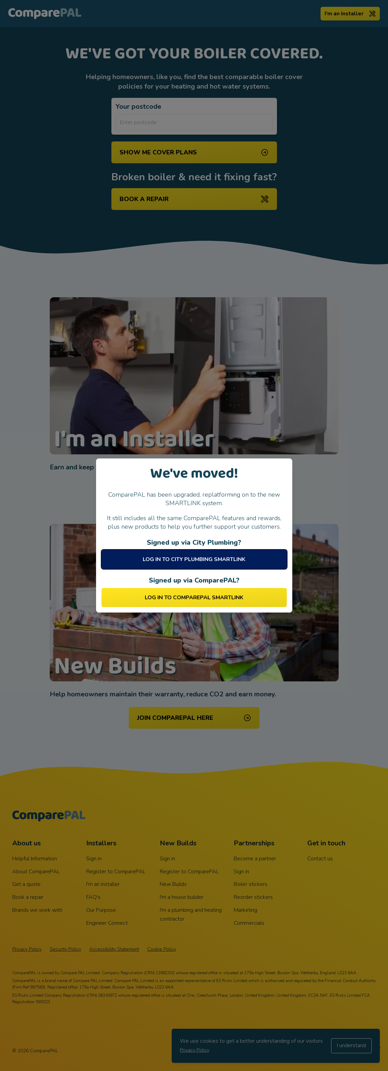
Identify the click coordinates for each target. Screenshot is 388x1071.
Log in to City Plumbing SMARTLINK (194, 559)
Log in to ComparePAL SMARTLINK (194, 597)
